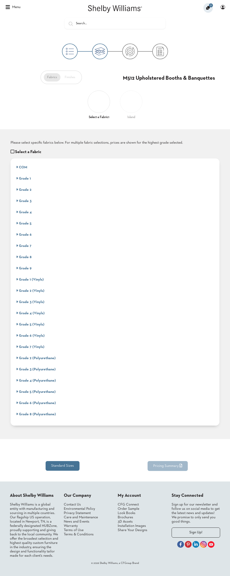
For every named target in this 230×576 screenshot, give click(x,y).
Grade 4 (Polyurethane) (36, 380)
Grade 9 (24, 268)
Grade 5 (23, 223)
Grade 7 (23, 246)
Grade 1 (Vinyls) (30, 279)
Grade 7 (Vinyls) (30, 347)
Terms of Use (74, 530)
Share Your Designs (132, 530)
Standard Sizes (62, 466)
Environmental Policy (79, 509)
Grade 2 (23, 190)
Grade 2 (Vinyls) (30, 291)
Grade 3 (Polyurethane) (36, 369)
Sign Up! (195, 532)
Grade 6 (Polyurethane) (36, 403)
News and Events (76, 521)
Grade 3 (23, 201)
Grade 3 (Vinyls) (30, 302)
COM (21, 167)
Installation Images (132, 526)
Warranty (71, 526)
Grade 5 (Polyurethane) (36, 392)
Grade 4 (24, 212)
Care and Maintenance (81, 517)
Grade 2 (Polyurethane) (36, 358)
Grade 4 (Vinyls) (30, 313)
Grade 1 (23, 178)
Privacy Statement (77, 513)
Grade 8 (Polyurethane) (36, 414)
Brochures (125, 517)
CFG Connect (128, 504)
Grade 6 (24, 235)
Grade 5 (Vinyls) (30, 324)
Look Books (126, 513)
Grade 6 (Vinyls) (30, 336)
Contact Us (72, 504)
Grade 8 (24, 257)
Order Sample (128, 509)
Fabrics (52, 77)
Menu (13, 7)
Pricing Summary (167, 466)
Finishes (70, 77)
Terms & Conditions (79, 534)
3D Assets (125, 521)
